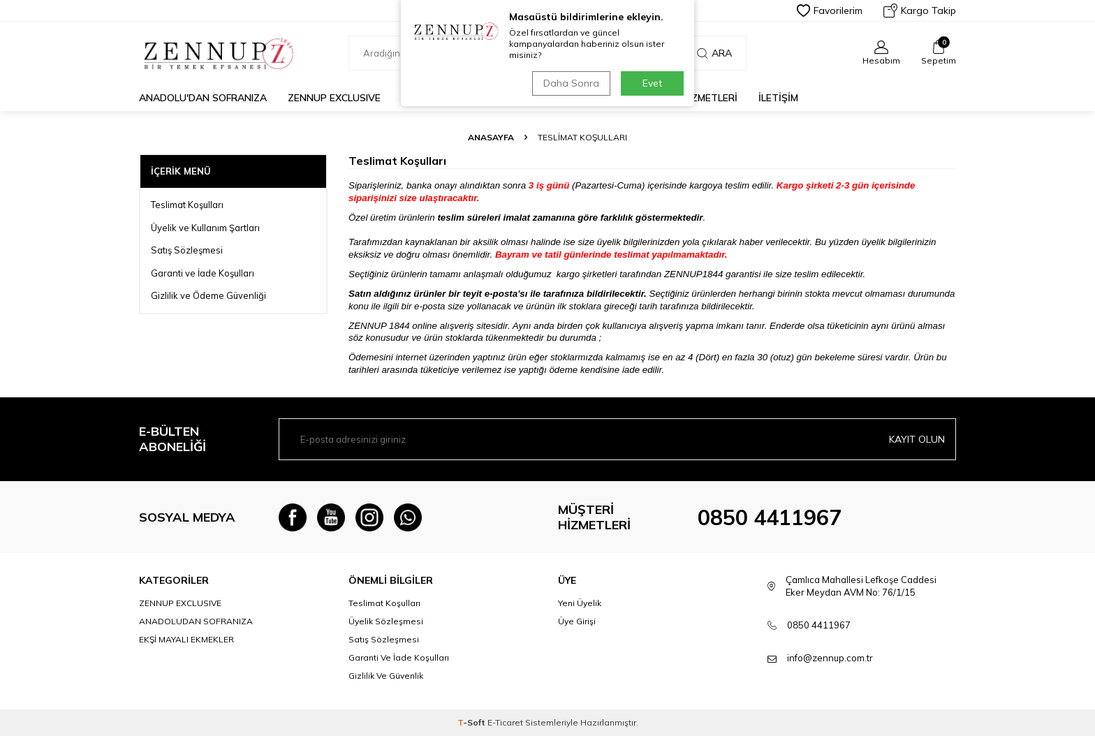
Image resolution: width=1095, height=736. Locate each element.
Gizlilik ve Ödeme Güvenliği (208, 295)
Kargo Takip (919, 10)
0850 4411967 (770, 517)
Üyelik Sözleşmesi (385, 621)
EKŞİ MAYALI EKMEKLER (186, 639)
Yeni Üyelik (579, 603)
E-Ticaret (505, 722)
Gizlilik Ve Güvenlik (385, 675)
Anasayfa (491, 137)
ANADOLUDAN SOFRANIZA (196, 621)
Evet (652, 83)
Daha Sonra (571, 83)
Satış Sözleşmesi (187, 250)
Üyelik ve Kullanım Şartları (205, 227)
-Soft (472, 722)
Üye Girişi (577, 621)
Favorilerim (829, 10)
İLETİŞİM (778, 97)
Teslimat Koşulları (187, 204)
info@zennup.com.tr (830, 657)
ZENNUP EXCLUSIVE (334, 97)
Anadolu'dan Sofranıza (203, 97)
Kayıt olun (917, 439)
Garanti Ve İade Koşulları (398, 657)
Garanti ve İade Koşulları (202, 273)
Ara (714, 53)
